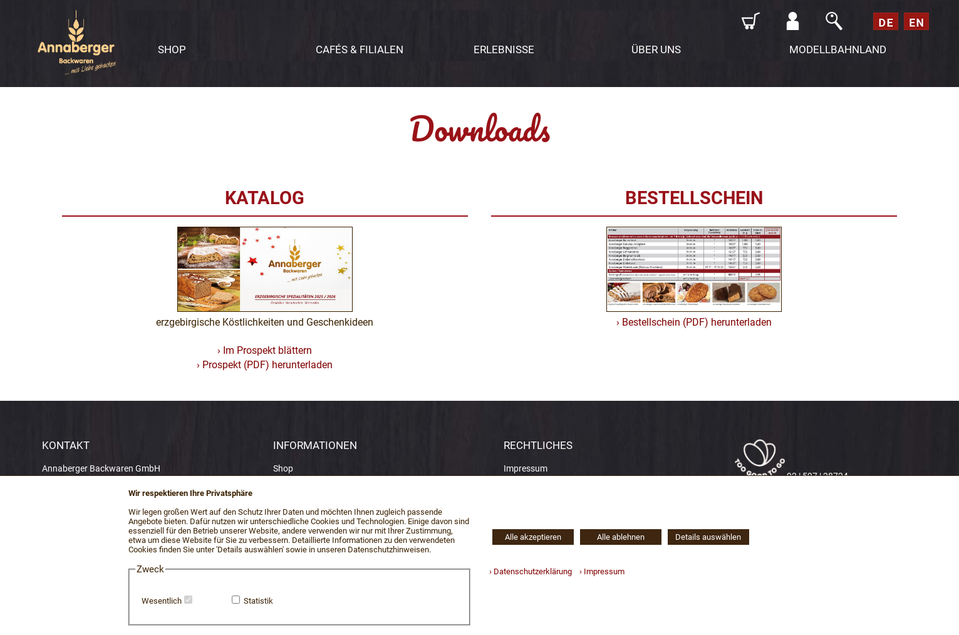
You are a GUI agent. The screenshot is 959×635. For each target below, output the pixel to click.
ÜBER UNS (656, 49)
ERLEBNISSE (504, 49)
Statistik (258, 601)
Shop (283, 468)
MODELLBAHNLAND (837, 49)
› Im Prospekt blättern (264, 350)
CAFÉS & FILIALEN (359, 49)
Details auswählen (708, 537)
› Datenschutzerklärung (530, 571)
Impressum (525, 468)
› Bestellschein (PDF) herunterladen (694, 322)
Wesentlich (162, 601)
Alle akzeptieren (533, 537)
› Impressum (599, 571)
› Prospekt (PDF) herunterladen (265, 365)
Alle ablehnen (621, 537)
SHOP (172, 49)
